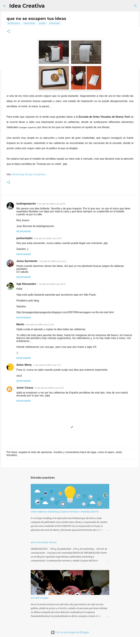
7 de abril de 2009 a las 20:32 (51, 284)
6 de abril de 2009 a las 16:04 (51, 204)
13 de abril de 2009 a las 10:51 (49, 388)
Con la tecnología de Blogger (70, 632)
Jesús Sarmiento (26, 261)
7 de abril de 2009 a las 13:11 (53, 261)
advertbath (14, 23)
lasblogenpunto (26, 203)
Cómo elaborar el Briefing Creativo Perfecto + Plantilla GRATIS (65, 511)
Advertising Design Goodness (28, 174)
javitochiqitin (24, 238)
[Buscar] (135, 6)
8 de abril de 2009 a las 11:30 (39, 324)
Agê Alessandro (26, 284)
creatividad (29, 23)
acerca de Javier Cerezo (44, 542)
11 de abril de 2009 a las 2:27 (47, 365)
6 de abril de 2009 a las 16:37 (48, 238)
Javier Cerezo (24, 387)
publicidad (55, 23)
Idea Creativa (27, 6)
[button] (8, 31)
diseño (42, 23)
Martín (20, 324)
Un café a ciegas (39, 598)
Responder (23, 231)
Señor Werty (24, 364)
